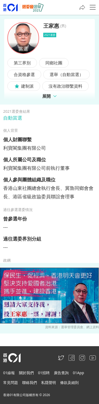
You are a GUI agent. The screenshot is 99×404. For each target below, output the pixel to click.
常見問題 (10, 382)
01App (78, 372)
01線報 (9, 372)
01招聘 (44, 372)
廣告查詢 (61, 372)
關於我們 (26, 372)
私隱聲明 (48, 382)
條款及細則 (69, 382)
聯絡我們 (29, 382)
